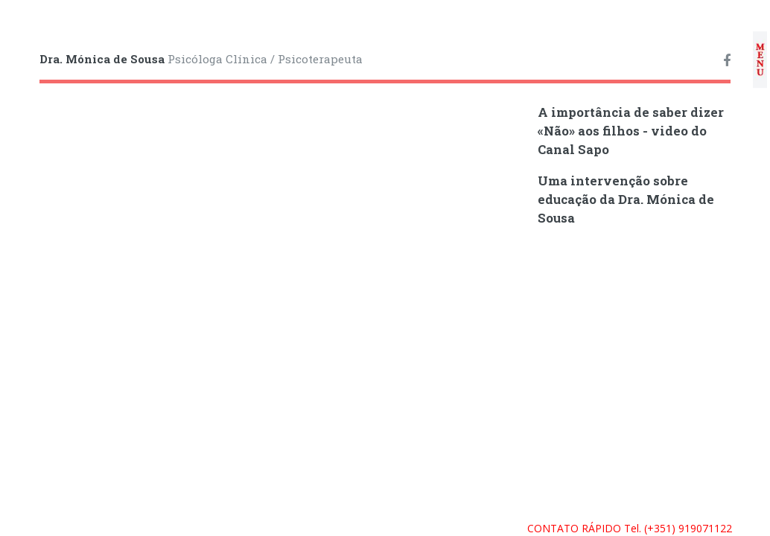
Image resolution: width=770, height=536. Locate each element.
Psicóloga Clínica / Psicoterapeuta (201, 58)
